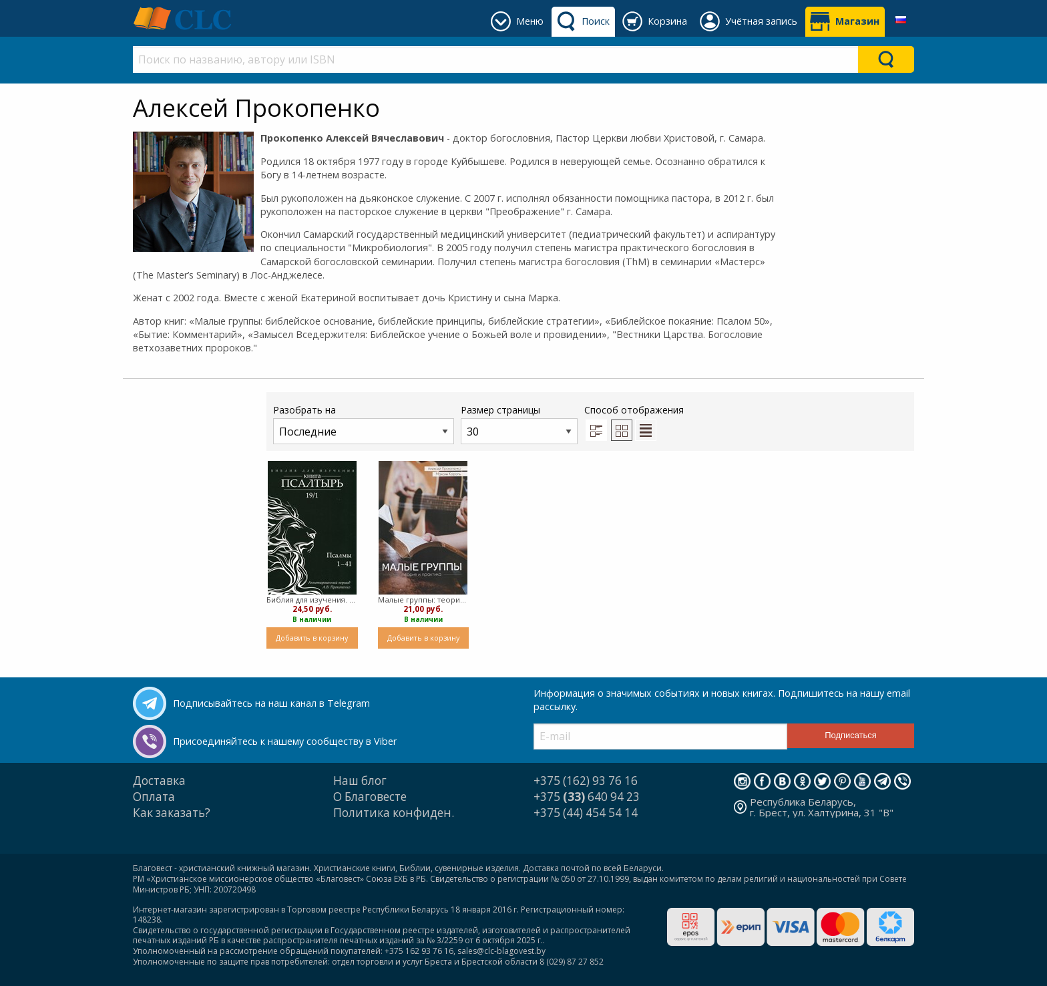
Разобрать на (363, 423)
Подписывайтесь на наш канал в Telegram (271, 703)
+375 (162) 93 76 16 (586, 780)
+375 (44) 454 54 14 (586, 812)
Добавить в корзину (312, 638)
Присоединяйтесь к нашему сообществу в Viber (285, 741)
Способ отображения (634, 422)
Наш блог (360, 780)
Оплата (154, 796)
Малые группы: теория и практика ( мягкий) (423, 600)
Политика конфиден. (393, 812)
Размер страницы (519, 423)
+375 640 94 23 (587, 796)
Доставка (159, 780)
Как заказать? (171, 812)
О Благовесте (370, 796)
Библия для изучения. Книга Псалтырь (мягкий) (312, 600)
